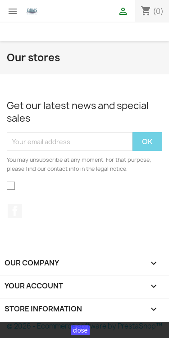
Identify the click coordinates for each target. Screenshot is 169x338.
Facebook (15, 211)
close (80, 330)
